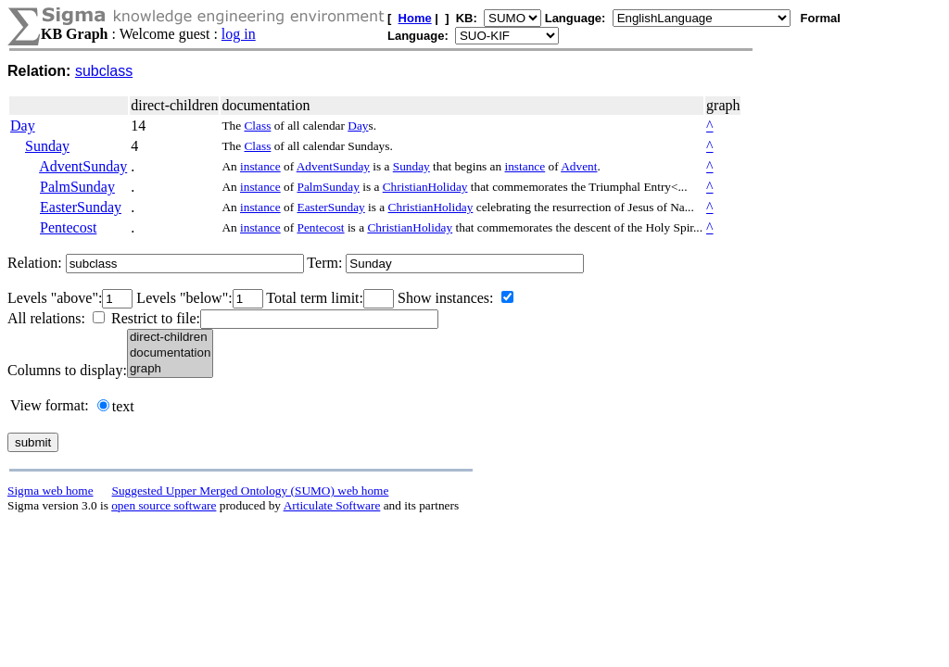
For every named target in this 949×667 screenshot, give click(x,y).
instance (260, 166)
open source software (163, 505)
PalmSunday (77, 187)
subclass (104, 71)
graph (170, 369)
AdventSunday (83, 166)
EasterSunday (80, 207)
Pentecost (68, 227)
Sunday (47, 146)
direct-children (170, 338)
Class (257, 125)
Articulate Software (332, 505)
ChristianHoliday (425, 187)
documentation (170, 353)
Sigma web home (50, 490)
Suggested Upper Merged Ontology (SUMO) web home (250, 490)
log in (238, 34)
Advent (579, 166)
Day (22, 125)
